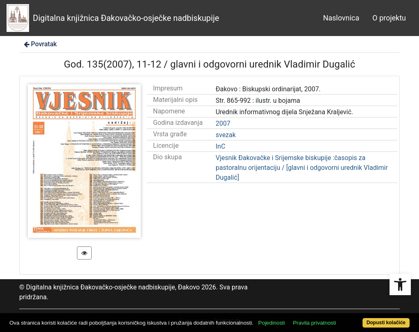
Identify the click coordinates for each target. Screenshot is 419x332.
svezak (226, 135)
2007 (223, 123)
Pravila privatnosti (314, 323)
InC (220, 146)
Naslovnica (341, 18)
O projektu (389, 18)
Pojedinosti (271, 323)
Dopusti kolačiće (386, 322)
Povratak (40, 44)
